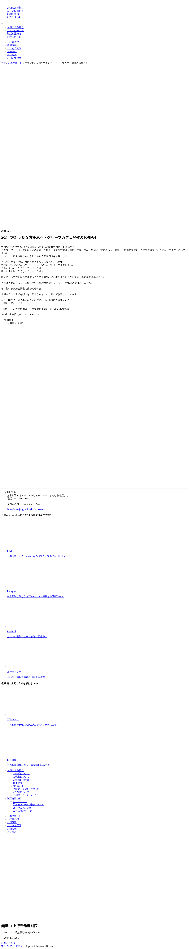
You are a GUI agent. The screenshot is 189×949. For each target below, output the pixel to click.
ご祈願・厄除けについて (26, 789)
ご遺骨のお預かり (22, 779)
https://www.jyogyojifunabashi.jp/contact (26, 509)
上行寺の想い (14, 42)
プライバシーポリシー (13, 946)
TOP (3, 63)
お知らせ (12, 51)
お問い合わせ (14, 57)
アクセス (12, 54)
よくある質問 (14, 48)
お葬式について (21, 773)
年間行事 (12, 45)
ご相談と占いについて (25, 795)
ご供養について (21, 776)
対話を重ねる (14, 14)
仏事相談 (17, 783)
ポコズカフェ (20, 801)
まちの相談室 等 (22, 810)
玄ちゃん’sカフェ (22, 807)
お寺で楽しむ (14, 17)
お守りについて (21, 792)
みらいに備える (15, 10)
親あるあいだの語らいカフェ (28, 804)
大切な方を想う (15, 7)
